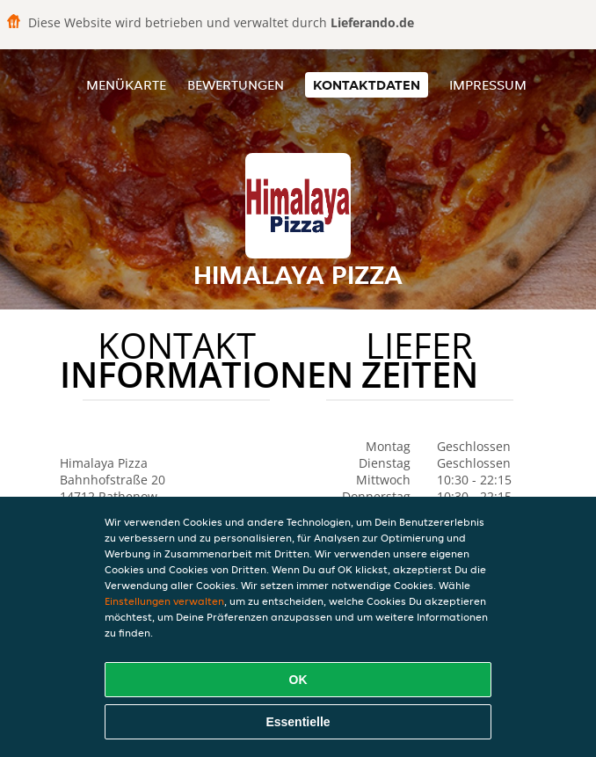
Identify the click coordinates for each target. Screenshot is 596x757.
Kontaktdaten (366, 85)
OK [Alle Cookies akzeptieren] (298, 680)
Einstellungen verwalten (164, 601)
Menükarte (126, 85)
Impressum (488, 85)
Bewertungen (235, 85)
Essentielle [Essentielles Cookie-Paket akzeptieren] (297, 722)
